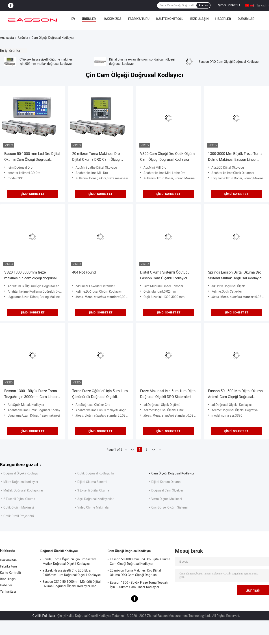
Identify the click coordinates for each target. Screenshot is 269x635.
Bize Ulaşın (199, 19)
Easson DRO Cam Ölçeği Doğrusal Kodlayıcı (229, 61)
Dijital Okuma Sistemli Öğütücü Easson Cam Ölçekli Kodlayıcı (164, 275)
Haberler (223, 19)
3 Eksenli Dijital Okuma (93, 490)
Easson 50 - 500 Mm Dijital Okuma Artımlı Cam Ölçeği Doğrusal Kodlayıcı (235, 394)
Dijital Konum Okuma (166, 482)
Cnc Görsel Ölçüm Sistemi (169, 507)
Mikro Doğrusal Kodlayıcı (20, 482)
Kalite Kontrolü (170, 19)
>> (153, 449)
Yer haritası (8, 591)
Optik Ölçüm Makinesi (18, 507)
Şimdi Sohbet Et (229, 5)
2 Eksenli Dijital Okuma (19, 499)
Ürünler (89, 19)
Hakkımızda (111, 19)
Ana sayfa (7, 37)
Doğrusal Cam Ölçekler (167, 490)
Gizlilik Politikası (43, 616)
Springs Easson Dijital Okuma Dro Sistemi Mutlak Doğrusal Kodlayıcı (235, 275)
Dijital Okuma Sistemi (92, 482)
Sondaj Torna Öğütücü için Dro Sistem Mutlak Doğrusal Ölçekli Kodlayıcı (69, 561)
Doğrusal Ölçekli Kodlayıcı (21, 473)
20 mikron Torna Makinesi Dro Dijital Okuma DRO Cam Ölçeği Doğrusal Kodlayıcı (96, 157)
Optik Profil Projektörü (18, 516)
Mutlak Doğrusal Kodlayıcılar (23, 490)
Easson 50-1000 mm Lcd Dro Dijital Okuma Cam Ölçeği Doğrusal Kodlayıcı (32, 157)
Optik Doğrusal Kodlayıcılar (96, 473)
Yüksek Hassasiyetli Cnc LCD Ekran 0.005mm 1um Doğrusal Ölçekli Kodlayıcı (72, 573)
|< (126, 449)
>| (160, 449)
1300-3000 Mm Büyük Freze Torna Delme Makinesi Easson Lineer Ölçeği (235, 157)
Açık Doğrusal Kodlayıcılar (95, 499)
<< (132, 449)
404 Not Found (84, 272)
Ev (73, 19)
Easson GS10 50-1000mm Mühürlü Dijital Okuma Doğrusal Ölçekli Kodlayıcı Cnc (72, 584)
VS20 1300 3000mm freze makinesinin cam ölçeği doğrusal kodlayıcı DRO (30, 275)
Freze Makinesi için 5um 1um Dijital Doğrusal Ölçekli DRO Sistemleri (168, 394)
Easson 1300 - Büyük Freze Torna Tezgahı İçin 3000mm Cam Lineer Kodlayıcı (31, 394)
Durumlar (246, 19)
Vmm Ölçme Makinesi (166, 499)
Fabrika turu (139, 19)
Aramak (203, 5)
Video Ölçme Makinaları (94, 507)
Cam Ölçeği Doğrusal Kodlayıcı (172, 473)
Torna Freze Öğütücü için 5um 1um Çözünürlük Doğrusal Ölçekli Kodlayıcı (100, 394)
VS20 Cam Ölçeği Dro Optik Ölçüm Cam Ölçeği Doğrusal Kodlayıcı (167, 157)
